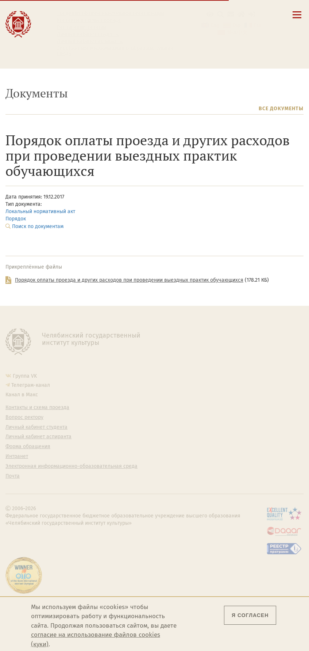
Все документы (281, 108)
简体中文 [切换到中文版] (237, 33)
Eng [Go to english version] (215, 25)
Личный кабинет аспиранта (90, 41)
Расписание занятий (81, 27)
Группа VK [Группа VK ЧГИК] (25, 376)
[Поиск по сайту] (220, 14)
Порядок (15, 219)
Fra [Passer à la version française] (257, 25)
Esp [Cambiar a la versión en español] (236, 25)
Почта (12, 476)
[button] (210, 14)
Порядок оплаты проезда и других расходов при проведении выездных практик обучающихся (129, 280)
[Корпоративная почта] (230, 14)
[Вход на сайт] (251, 14)
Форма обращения (27, 447)
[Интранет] (241, 14)
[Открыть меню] (297, 19)
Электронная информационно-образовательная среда (115, 51)
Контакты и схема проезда (89, 20)
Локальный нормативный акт (40, 211)
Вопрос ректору (24, 417)
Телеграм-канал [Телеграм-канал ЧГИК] (30, 385)
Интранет (16, 456)
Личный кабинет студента (88, 34)
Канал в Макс (21, 395)
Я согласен (250, 615)
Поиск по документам (37, 226)
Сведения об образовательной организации (110, 13)
